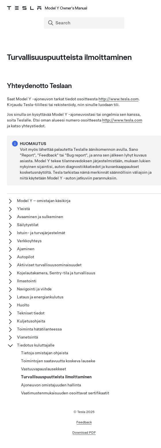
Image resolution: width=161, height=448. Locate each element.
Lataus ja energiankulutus (40, 297)
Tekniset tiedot (30, 313)
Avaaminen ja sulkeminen (40, 216)
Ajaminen (25, 249)
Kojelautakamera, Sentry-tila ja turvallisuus (56, 273)
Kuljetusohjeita (31, 321)
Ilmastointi (26, 281)
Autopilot (25, 257)
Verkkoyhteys (29, 240)
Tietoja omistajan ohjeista (44, 353)
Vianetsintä (27, 337)
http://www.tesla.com (118, 99)
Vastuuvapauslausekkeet (43, 369)
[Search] (84, 23)
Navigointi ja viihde (34, 289)
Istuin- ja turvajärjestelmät (41, 232)
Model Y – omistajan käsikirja (43, 200)
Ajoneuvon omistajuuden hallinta (51, 385)
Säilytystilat (27, 224)
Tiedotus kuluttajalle (36, 345)
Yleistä (23, 208)
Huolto (23, 305)
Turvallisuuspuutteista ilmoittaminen (56, 377)
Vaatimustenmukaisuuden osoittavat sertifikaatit (65, 393)
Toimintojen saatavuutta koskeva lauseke (58, 361)
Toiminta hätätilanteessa (39, 329)
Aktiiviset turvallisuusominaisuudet (49, 265)
